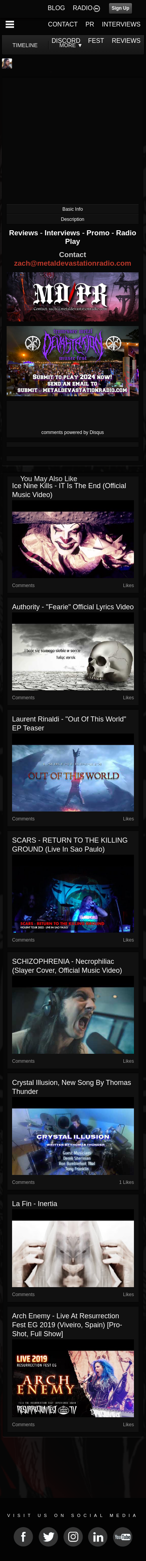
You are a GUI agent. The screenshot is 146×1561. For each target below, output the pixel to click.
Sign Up (120, 8)
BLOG (56, 8)
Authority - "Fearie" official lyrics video (73, 607)
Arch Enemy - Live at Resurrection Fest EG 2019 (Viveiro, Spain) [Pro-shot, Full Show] (67, 1325)
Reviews (24, 233)
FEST (96, 40)
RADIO (83, 8)
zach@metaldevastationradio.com (72, 263)
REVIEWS (126, 40)
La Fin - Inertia (34, 1204)
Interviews (63, 233)
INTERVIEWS (121, 24)
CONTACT (62, 24)
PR (89, 24)
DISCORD (66, 40)
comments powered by (72, 432)
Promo (98, 233)
